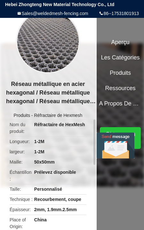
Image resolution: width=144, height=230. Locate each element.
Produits (22, 115)
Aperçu (120, 42)
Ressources (120, 88)
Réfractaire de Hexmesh (58, 115)
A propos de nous (120, 103)
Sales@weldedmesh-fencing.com (54, 13)
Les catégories (120, 57)
